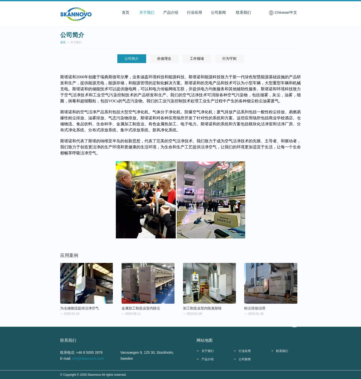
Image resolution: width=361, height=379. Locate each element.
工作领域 (197, 59)
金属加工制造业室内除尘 (141, 308)
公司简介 (132, 59)
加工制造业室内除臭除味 (202, 308)
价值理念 (164, 59)
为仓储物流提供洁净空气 (79, 308)
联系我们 (243, 12)
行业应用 (194, 12)
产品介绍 (170, 12)
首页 (125, 12)
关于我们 (146, 12)
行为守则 (229, 59)
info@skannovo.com (88, 358)
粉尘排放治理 (254, 308)
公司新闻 (218, 12)
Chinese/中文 (286, 12)
